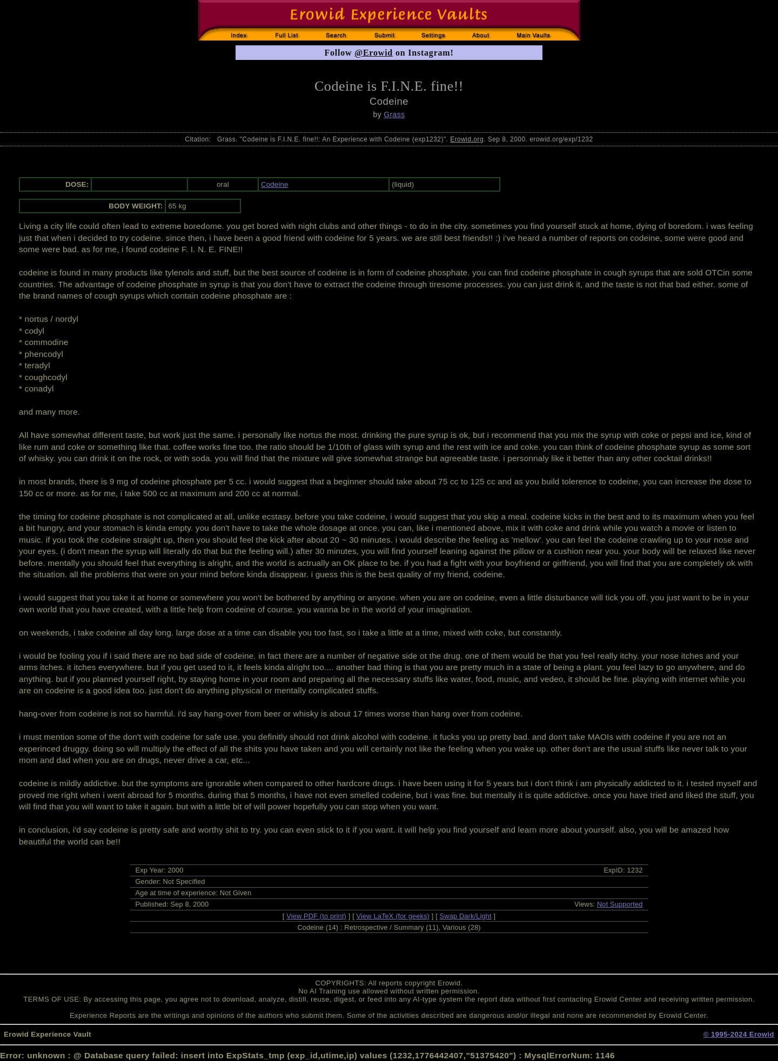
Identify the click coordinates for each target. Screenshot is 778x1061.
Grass (394, 114)
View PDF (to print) (316, 916)
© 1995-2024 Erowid (738, 1034)
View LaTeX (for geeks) (393, 916)
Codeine (275, 184)
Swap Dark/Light (466, 916)
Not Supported (620, 904)
